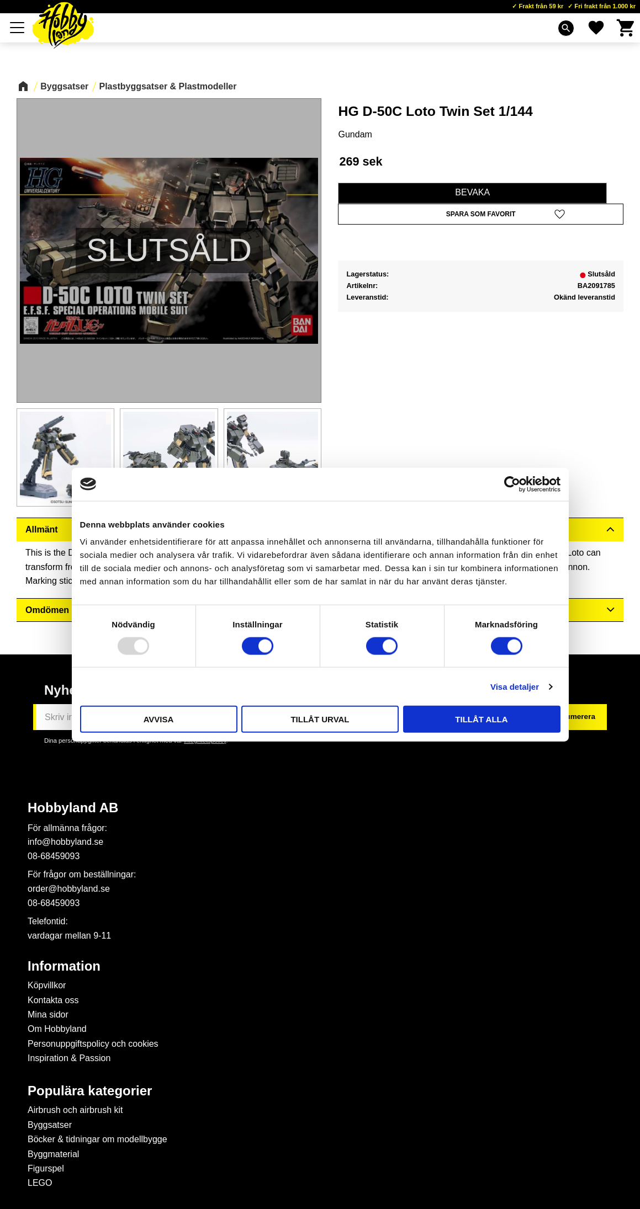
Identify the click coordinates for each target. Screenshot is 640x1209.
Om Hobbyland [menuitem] (57, 1029)
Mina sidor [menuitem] (48, 1014)
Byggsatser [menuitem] (50, 1125)
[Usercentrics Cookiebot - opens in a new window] (512, 484)
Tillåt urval (319, 719)
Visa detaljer (514, 686)
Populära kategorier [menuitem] (90, 1091)
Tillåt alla (481, 719)
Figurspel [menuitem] (46, 1168)
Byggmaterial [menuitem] (53, 1154)
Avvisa (159, 719)
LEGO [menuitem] (40, 1182)
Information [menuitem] (64, 966)
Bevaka (472, 192)
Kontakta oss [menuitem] (53, 1000)
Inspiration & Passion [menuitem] (69, 1058)
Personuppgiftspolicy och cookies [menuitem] (93, 1043)
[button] (17, 27)
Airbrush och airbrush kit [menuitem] (75, 1110)
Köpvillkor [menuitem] (47, 985)
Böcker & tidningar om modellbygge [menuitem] (97, 1139)
